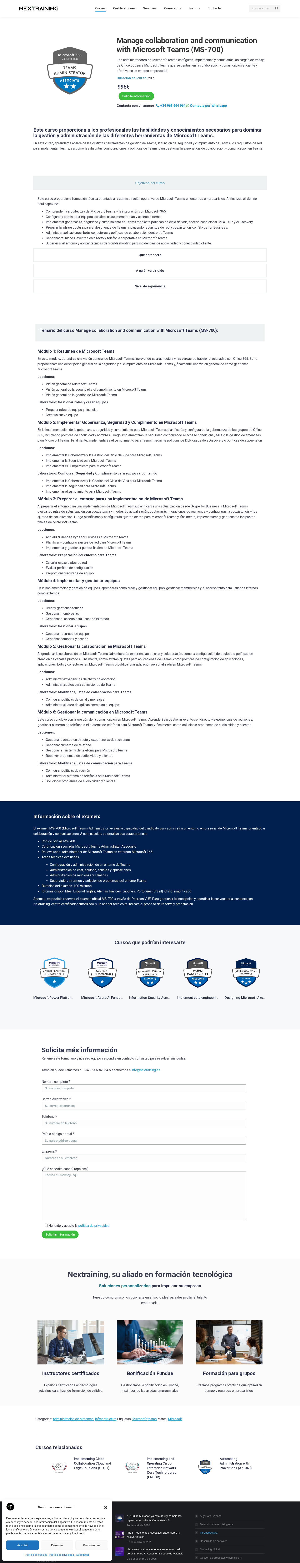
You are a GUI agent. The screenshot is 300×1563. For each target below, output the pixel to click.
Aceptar (22, 1545)
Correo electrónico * (56, 1053)
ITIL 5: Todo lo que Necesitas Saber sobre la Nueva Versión (153, 1489)
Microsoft (139, 1373)
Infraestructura (105, 1373)
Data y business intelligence (217, 1478)
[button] (106, 1507)
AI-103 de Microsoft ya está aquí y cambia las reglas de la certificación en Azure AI (154, 1472)
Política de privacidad (61, 1554)
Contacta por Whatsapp (208, 106)
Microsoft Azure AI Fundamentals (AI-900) (113, 952)
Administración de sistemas (73, 1373)
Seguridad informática (213, 1528)
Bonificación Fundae (150, 1327)
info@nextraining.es (145, 1024)
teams (152, 1373)
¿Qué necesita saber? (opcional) (65, 1123)
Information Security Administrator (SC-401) (163, 952)
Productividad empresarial (215, 1520)
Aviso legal (82, 1554)
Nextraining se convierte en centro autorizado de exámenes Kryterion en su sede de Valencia (155, 1505)
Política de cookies (36, 1554)
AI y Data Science (210, 1470)
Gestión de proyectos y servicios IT (221, 1511)
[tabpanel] (150, 223)
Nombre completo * (56, 1036)
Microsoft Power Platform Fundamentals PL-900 (70, 952)
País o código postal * (58, 1088)
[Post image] (119, 1472)
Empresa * (49, 1105)
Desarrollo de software (213, 1495)
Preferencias (91, 1545)
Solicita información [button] (136, 96)
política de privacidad (93, 1180)
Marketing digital (210, 1503)
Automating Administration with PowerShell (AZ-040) (236, 1417)
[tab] (52, 181)
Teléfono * (49, 1070)
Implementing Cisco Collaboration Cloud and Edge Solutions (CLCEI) (92, 1417)
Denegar (57, 1545)
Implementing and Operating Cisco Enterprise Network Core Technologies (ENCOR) (161, 1422)
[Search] (264, 17)
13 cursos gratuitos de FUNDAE (146, 1520)
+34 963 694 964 (172, 106)
